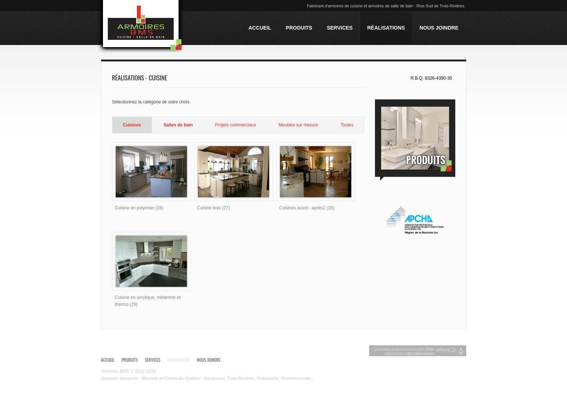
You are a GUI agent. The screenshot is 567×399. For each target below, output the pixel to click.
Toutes (347, 125)
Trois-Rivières (240, 378)
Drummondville (295, 378)
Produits (299, 28)
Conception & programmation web (404, 349)
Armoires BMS (115, 371)
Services (340, 28)
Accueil (260, 28)
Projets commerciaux (235, 125)
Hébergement (409, 353)
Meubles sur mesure (298, 125)
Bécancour (214, 378)
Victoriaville (268, 378)
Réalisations (386, 28)
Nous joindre (439, 28)
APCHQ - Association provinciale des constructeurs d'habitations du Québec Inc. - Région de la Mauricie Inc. (415, 220)
